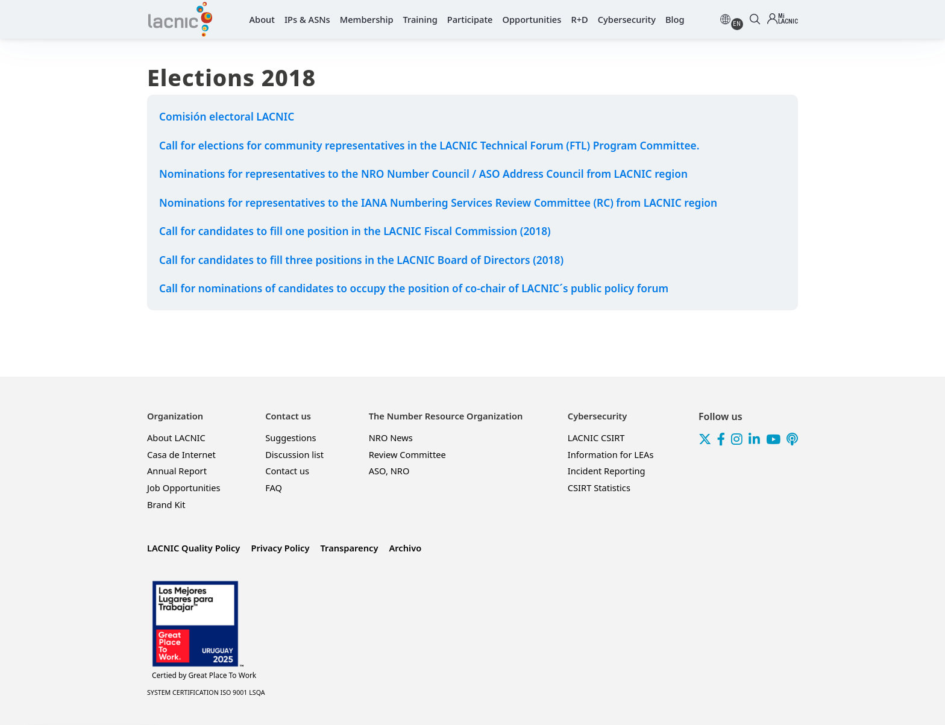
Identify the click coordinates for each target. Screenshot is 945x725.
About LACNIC (176, 438)
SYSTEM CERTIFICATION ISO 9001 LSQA (206, 692)
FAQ (273, 488)
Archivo (405, 548)
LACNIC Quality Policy (193, 548)
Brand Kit (166, 504)
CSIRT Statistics (599, 488)
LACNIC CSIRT (596, 438)
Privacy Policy (280, 548)
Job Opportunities (184, 488)
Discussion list (294, 454)
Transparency (349, 548)
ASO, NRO (389, 471)
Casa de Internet (181, 454)
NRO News (391, 438)
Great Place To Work (204, 675)
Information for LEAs (611, 454)
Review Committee (407, 454)
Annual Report (177, 471)
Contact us (287, 471)
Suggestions (290, 438)
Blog (675, 19)
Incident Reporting (606, 471)
